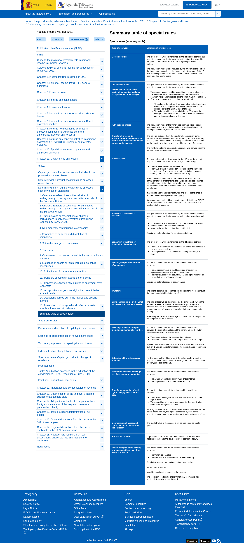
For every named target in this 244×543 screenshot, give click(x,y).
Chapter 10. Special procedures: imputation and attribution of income (63, 151)
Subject (42, 166)
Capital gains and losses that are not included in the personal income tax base (66, 174)
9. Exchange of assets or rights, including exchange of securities (68, 264)
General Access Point (188, 519)
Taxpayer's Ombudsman (188, 515)
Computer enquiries (135, 504)
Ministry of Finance (185, 499)
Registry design (133, 512)
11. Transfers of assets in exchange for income (65, 277)
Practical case (46, 365)
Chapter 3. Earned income (51, 92)
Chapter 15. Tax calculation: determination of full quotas (63, 413)
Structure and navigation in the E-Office (45, 525)
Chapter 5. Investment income (53, 107)
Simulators (130, 525)
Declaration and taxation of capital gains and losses (66, 328)
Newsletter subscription (87, 525)
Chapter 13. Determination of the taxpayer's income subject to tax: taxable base (65, 395)
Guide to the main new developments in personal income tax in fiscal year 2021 (64, 61)
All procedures (107, 13)
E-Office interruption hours (138, 516)
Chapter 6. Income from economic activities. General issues (66, 115)
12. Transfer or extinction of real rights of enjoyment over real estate (71, 284)
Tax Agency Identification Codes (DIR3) (45, 530)
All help (128, 529)
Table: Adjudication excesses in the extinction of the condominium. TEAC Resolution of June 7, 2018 (66, 372)
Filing (40, 54)
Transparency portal (187, 524)
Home (28, 21)
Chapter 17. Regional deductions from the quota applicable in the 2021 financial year (63, 428)
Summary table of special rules (57, 313)
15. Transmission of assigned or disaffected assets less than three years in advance (67, 307)
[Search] (187, 14)
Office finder (80, 508)
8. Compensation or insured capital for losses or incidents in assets (71, 257)
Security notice (31, 504)
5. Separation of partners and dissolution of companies (63, 235)
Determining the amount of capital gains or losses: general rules (66, 181)
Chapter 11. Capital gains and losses (169, 21)
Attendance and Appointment (90, 499)
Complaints (80, 521)
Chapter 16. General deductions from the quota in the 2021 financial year (66, 421)
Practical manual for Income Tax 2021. (124, 21)
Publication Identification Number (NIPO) (59, 48)
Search (128, 499)
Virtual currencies (47, 320)
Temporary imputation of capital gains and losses (65, 343)
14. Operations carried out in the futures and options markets (68, 299)
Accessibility (30, 499)
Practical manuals (90, 21)
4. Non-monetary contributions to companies (64, 228)
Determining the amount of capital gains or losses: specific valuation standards (71, 24)
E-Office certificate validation (39, 512)
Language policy (32, 521)
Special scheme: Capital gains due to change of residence (64, 359)
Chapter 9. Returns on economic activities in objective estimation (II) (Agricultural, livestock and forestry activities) (66, 142)
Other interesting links (187, 528)
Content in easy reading (137, 508)
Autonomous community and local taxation (193, 505)
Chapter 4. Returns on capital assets (57, 99)
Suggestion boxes (84, 512)
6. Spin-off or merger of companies (59, 243)
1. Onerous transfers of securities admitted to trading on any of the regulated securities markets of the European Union (68, 198)
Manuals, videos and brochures (60, 21)
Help (37, 21)
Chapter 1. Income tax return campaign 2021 (62, 77)
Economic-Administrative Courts (193, 511)
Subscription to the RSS (87, 529)
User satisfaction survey (88, 516)
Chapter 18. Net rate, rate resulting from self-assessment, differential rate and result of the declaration (62, 437)
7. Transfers (46, 250)
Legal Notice (30, 508)
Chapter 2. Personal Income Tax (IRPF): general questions (63, 84)
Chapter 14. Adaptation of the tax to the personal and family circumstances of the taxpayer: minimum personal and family (66, 404)
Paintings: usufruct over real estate (57, 380)
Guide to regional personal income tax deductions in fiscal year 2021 (65, 69)
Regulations (43, 446)
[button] (218, 4)
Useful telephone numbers (88, 504)
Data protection (31, 516)
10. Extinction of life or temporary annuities (63, 271)
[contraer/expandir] (102, 61)
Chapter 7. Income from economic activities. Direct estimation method (65, 122)
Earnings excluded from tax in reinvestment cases (65, 336)
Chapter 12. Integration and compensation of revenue (66, 387)
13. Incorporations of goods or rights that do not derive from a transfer (69, 292)
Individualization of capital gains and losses (62, 351)
